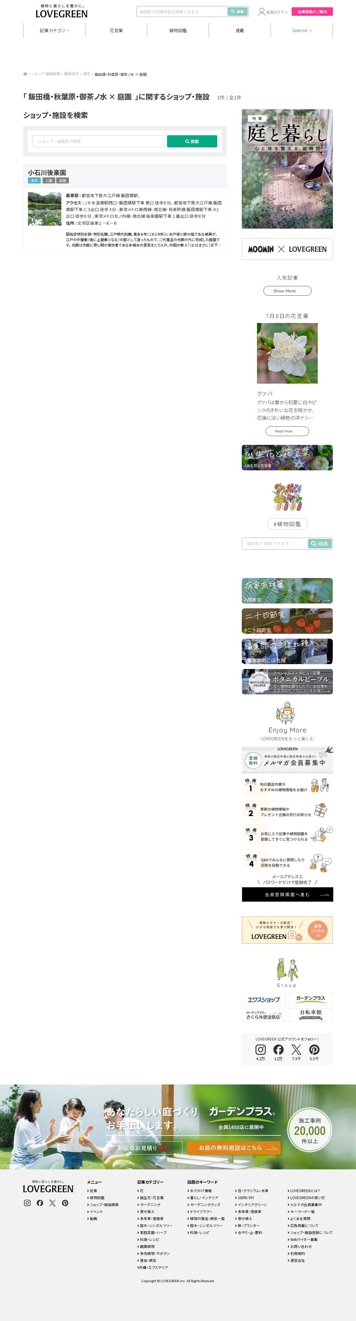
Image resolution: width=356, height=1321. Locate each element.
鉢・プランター (247, 1225)
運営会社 (296, 1260)
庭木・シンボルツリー (155, 1225)
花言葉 (116, 30)
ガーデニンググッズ (203, 1204)
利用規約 (296, 1253)
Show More (284, 291)
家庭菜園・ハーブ (152, 1232)
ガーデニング (148, 1204)
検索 (237, 11)
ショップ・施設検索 (46, 73)
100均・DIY (244, 1197)
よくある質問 (299, 1218)
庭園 (62, 180)
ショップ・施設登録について (310, 1232)
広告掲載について (303, 1225)
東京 (87, 73)
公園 (49, 180)
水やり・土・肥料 (248, 1232)
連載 (240, 30)
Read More (284, 431)
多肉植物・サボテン (153, 1253)
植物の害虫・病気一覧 (206, 1218)
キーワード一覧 (301, 1211)
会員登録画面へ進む (287, 894)
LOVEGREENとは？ (304, 1190)
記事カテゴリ (52, 30)
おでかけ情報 (199, 1190)
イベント (95, 1211)
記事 (92, 1190)
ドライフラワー (200, 1211)
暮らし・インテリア (202, 1197)
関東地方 (71, 73)
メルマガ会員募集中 (305, 1204)
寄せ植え (145, 1211)
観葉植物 (146, 1246)
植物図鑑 (178, 30)
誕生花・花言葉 (150, 1197)
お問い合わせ (300, 1246)
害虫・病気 (146, 1260)
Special (300, 30)
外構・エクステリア (152, 1267)
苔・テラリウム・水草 (252, 1190)
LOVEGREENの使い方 (306, 1197)
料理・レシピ (148, 1239)
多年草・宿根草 (150, 1218)
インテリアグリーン (251, 1204)
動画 (92, 1218)
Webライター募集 (303, 1239)
